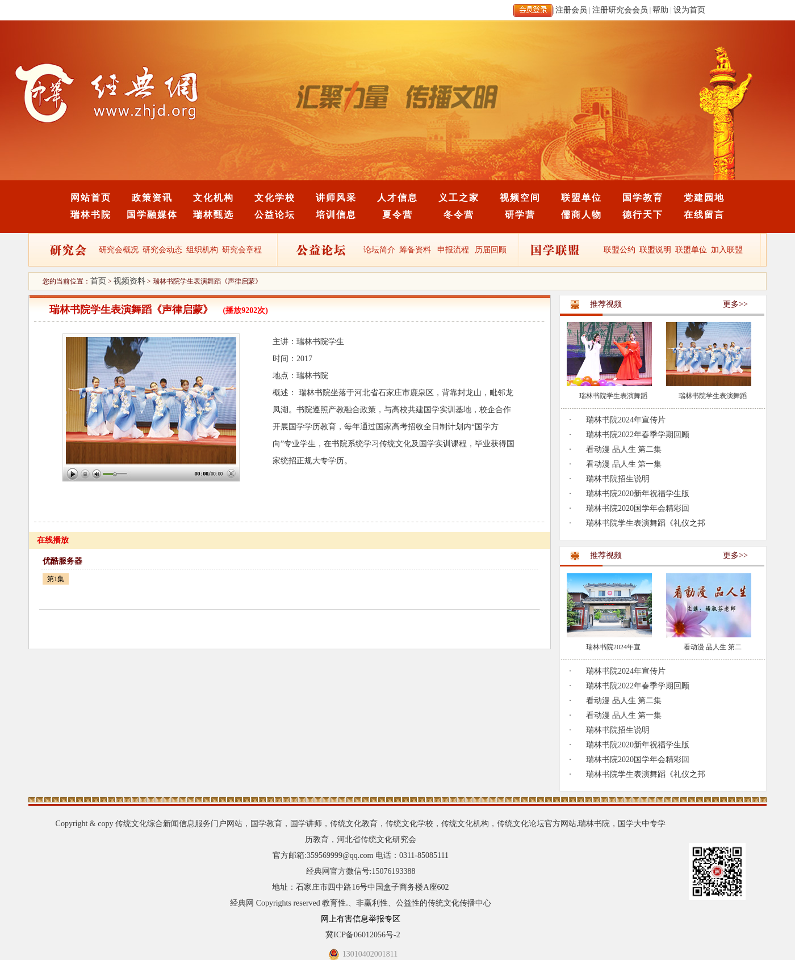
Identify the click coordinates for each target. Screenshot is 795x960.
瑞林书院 (90, 214)
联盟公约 (619, 250)
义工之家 (458, 197)
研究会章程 (241, 250)
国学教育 (642, 197)
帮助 (660, 10)
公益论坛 (274, 214)
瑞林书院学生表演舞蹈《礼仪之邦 (645, 523)
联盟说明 (655, 250)
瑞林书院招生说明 (618, 479)
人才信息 (397, 197)
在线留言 (704, 214)
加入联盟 (727, 250)
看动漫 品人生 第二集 (624, 449)
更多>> (735, 304)
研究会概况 (119, 250)
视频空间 (520, 197)
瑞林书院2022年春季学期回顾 (637, 434)
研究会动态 (162, 250)
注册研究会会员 (620, 10)
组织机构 (202, 250)
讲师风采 (336, 197)
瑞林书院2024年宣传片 (626, 420)
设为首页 (689, 10)
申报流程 (453, 250)
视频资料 (129, 281)
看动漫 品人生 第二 (713, 647)
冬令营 (458, 214)
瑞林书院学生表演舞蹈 (613, 396)
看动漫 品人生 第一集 (624, 464)
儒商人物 (581, 214)
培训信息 (336, 214)
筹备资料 (415, 250)
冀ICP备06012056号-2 (362, 935)
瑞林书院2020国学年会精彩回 (637, 508)
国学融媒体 (152, 214)
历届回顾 (491, 250)
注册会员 (571, 10)
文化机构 (213, 197)
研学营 (520, 214)
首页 (98, 281)
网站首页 (90, 197)
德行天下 (642, 214)
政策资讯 (152, 197)
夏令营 (397, 214)
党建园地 (704, 197)
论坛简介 (379, 250)
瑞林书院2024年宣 (613, 647)
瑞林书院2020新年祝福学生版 (637, 493)
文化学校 (274, 197)
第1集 (55, 579)
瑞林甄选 (213, 214)
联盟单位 (581, 197)
